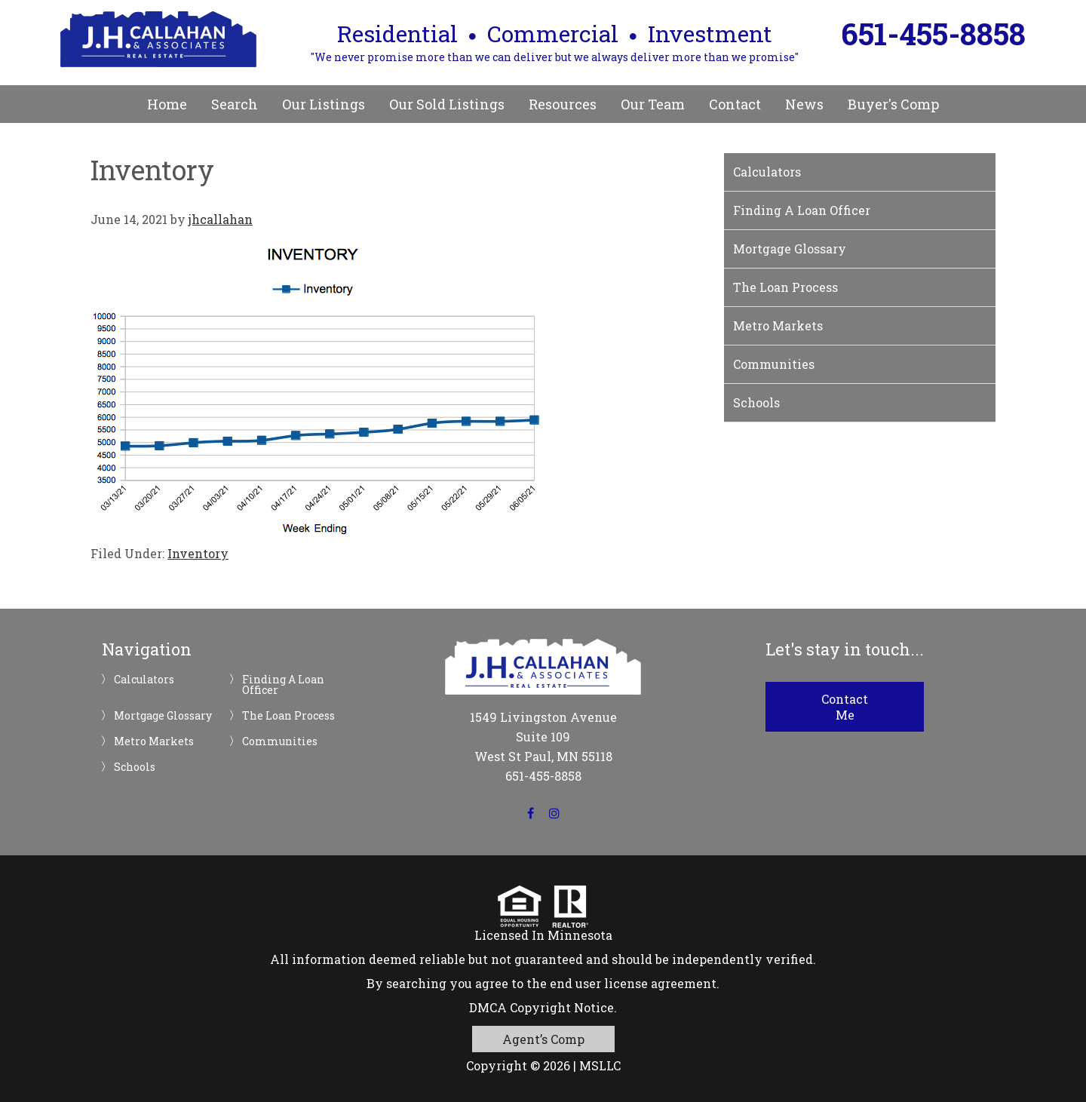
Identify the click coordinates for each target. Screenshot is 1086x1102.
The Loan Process (785, 287)
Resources (563, 104)
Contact (735, 104)
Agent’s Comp (543, 1039)
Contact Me (844, 707)
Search (234, 104)
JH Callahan (158, 39)
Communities (773, 364)
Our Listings (323, 104)
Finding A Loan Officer (801, 210)
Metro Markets (778, 325)
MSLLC (600, 1065)
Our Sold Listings (447, 104)
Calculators (767, 172)
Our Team (653, 104)
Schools (756, 402)
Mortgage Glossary (789, 248)
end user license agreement (633, 983)
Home (167, 104)
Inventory (198, 553)
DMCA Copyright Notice (541, 1007)
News (804, 104)
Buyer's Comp (893, 104)
